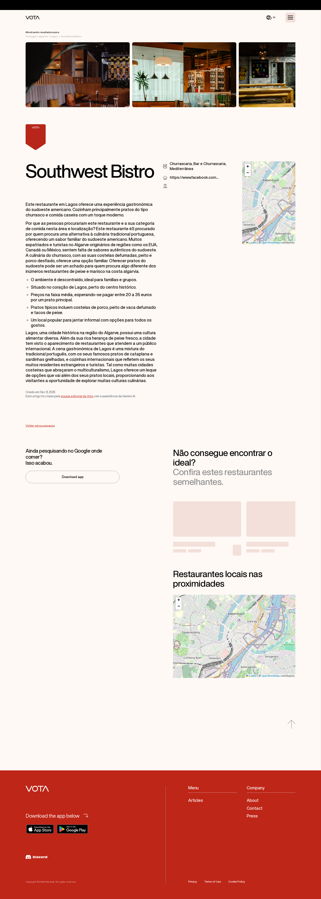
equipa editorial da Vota (77, 396)
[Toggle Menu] (290, 17)
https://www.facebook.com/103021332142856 (194, 177)
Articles (195, 800)
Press (252, 816)
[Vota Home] (33, 17)
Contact (255, 808)
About (253, 800)
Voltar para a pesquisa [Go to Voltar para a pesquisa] (40, 425)
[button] (248, 167)
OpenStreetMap (270, 243)
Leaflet (251, 243)
